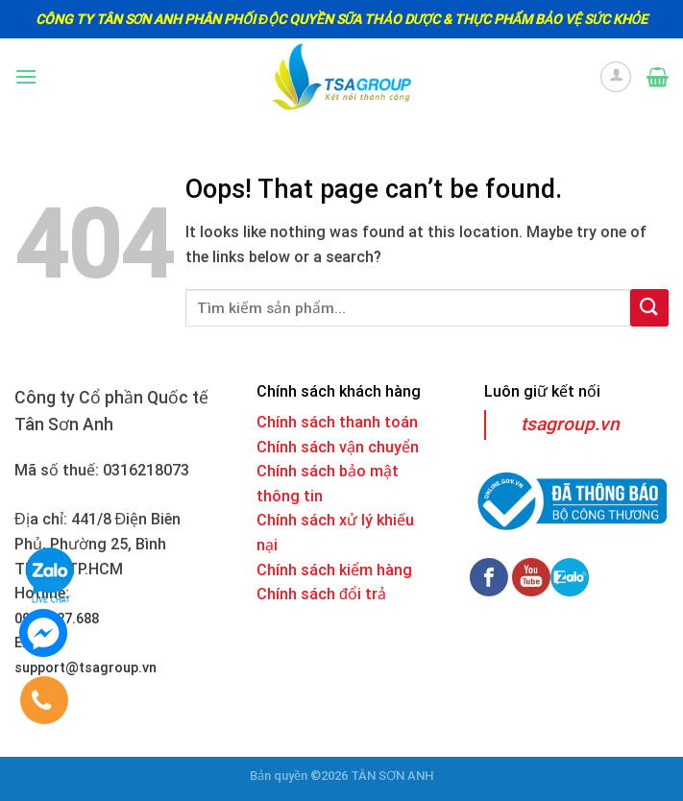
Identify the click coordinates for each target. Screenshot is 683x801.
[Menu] (25, 76)
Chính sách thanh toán (337, 422)
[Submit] (649, 308)
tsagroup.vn (570, 424)
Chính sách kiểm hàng (334, 570)
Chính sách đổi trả (321, 594)
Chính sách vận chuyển (337, 447)
